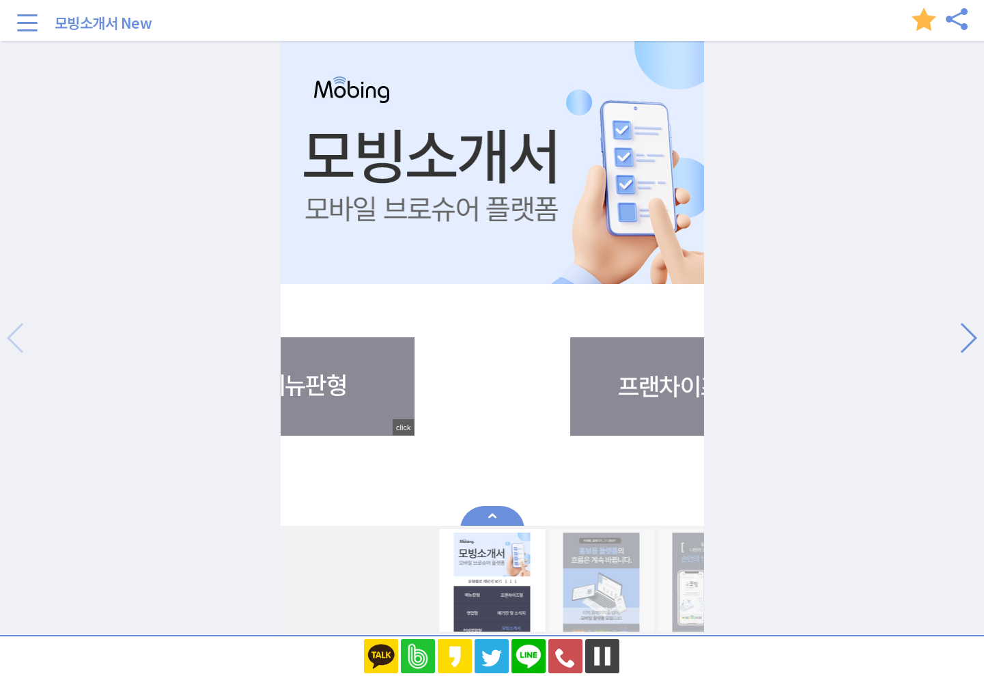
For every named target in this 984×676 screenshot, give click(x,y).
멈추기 (602, 656)
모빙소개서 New (103, 22)
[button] (968, 338)
